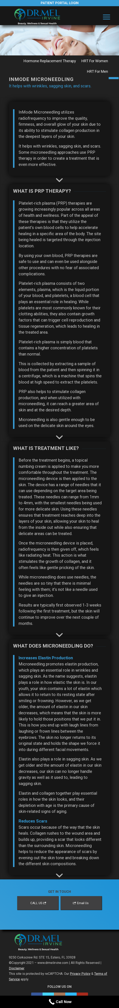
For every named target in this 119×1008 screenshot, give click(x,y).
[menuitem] (104, 16)
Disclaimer (16, 968)
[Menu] (104, 16)
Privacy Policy (80, 974)
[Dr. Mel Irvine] (49, 16)
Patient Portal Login (60, 3)
